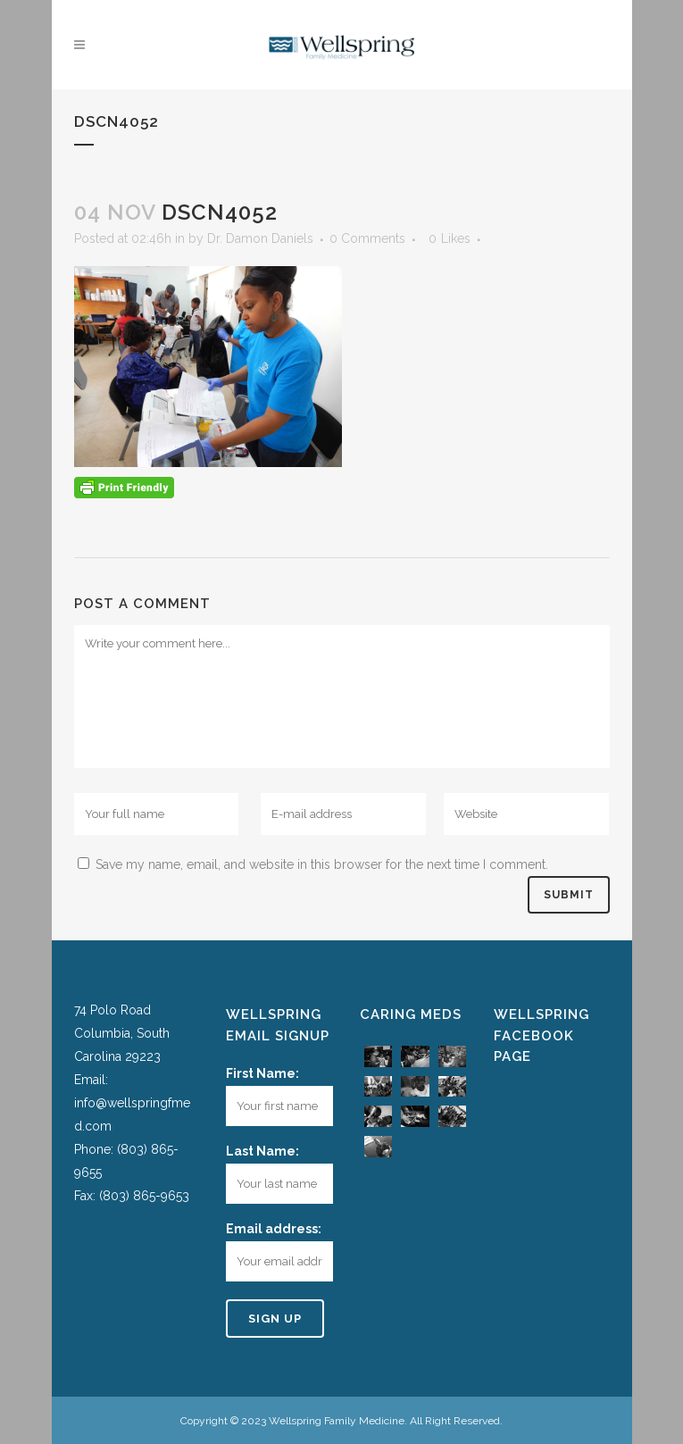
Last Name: (262, 1151)
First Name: (262, 1073)
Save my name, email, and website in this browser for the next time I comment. (322, 864)
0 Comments (367, 238)
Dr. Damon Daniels (260, 238)
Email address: (273, 1229)
